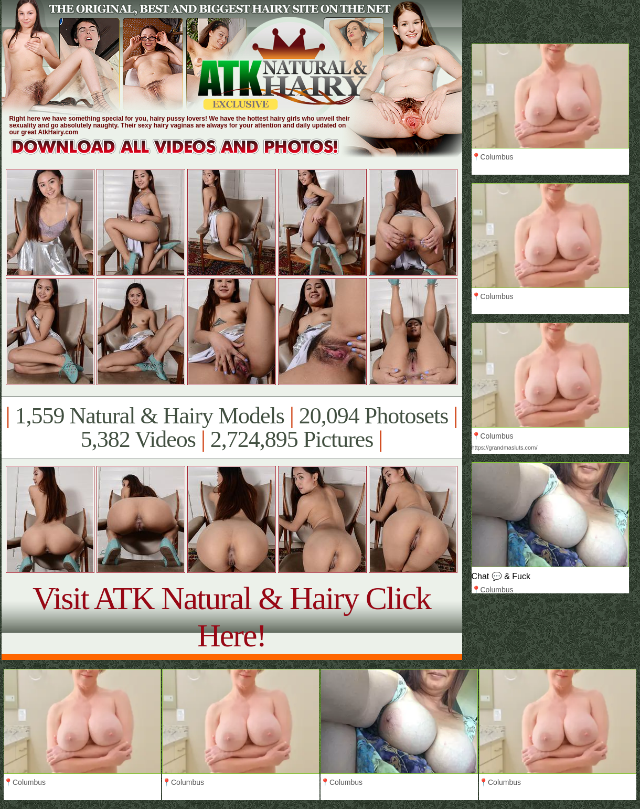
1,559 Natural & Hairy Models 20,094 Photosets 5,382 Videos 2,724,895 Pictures (231, 427)
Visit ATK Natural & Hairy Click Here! (232, 616)
